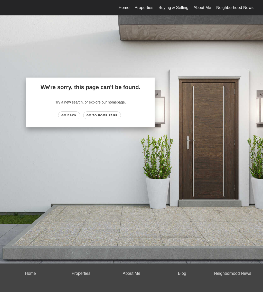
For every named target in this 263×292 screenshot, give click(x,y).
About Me (202, 7)
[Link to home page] (9, 7)
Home (123, 7)
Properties (144, 7)
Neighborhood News (234, 7)
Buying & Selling (173, 7)
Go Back (69, 115)
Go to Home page (102, 115)
